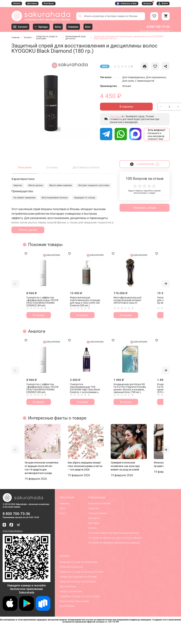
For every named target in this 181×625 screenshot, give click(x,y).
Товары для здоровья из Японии (78, 576)
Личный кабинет (97, 513)
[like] (144, 66)
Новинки (64, 503)
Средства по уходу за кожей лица (78, 562)
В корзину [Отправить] (126, 106)
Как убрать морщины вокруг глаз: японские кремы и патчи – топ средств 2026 (85, 466)
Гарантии (93, 508)
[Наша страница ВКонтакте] (4, 525)
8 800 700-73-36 (158, 27)
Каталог (28, 37)
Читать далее (27, 229)
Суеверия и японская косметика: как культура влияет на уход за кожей (125, 466)
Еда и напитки (67, 586)
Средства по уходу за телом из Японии (81, 571)
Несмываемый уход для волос (75, 37)
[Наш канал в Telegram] (18, 525)
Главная (15, 37)
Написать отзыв (145, 207)
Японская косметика (71, 566)
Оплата (16, 3)
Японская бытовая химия (74, 601)
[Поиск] (80, 16)
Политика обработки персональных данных (113, 532)
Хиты (62, 508)
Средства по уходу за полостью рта (79, 596)
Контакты (49, 3)
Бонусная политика (99, 503)
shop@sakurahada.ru (12, 531)
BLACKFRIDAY (67, 606)
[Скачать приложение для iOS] (10, 610)
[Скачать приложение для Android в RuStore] (26, 580)
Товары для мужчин (70, 591)
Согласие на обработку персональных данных (115, 537)
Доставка (32, 3)
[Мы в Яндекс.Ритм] (11, 525)
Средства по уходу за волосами (46, 37)
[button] (15, 284)
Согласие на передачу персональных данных (114, 542)
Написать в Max (127, 3)
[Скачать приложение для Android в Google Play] (26, 610)
